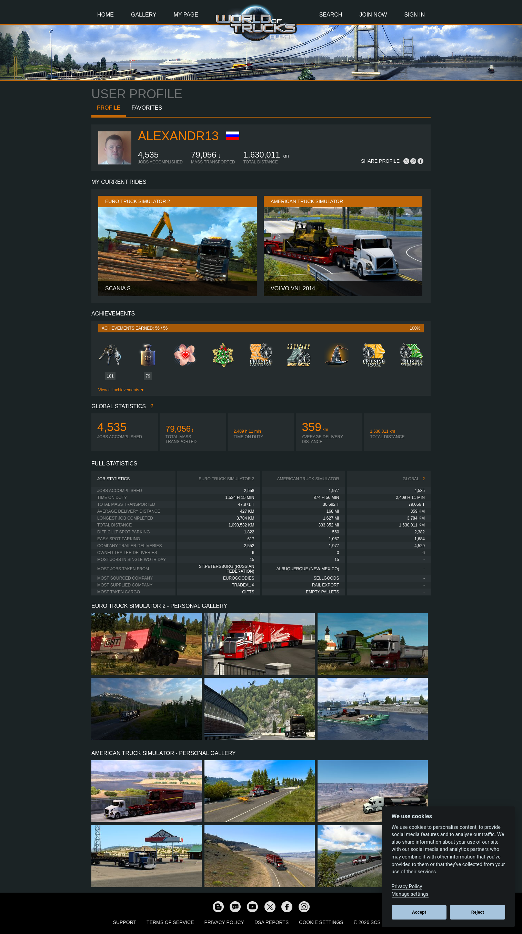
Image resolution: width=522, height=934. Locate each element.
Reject (477, 912)
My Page (186, 15)
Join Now (373, 15)
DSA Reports (271, 922)
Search (330, 15)
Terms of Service (170, 922)
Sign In (414, 15)
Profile (108, 108)
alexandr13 (178, 136)
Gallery (144, 15)
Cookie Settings (321, 922)
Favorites (146, 108)
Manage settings (410, 894)
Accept (419, 912)
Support (124, 922)
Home (105, 15)
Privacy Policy (224, 922)
